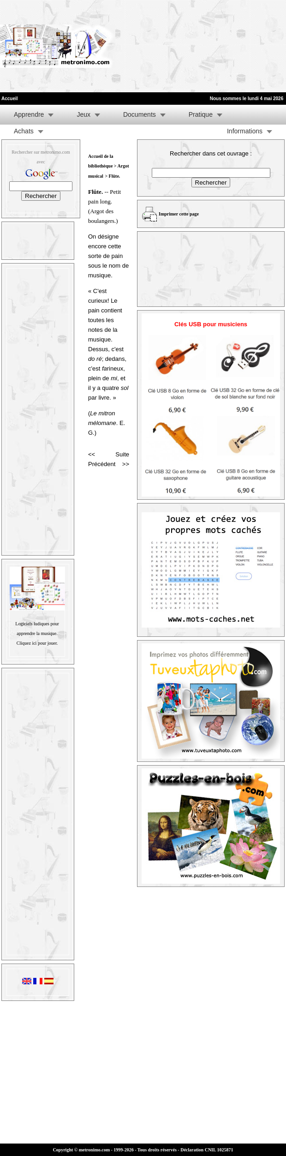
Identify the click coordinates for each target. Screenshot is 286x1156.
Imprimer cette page (179, 213)
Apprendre (29, 114)
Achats (24, 131)
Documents (139, 114)
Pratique (201, 114)
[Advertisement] (170, 46)
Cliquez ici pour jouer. (37, 643)
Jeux (83, 114)
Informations (244, 131)
